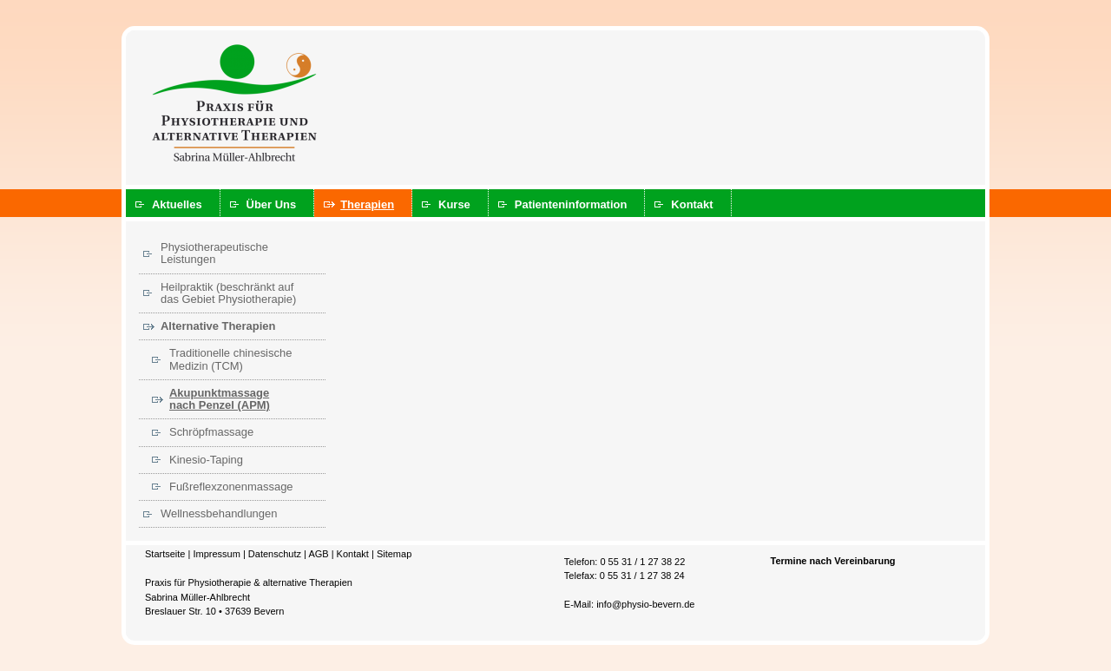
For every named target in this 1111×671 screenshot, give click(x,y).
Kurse (454, 204)
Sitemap (394, 554)
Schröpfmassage (211, 431)
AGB (318, 554)
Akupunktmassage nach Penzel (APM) (219, 398)
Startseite (165, 554)
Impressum (216, 554)
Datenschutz (274, 554)
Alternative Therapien (218, 325)
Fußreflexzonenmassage (231, 486)
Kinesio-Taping (206, 459)
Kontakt (692, 204)
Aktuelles (177, 204)
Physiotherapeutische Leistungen (214, 253)
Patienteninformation (571, 204)
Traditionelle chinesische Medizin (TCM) (230, 359)
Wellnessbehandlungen (219, 513)
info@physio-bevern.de (645, 604)
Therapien (367, 204)
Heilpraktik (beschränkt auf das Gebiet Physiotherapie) (228, 293)
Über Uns (272, 204)
